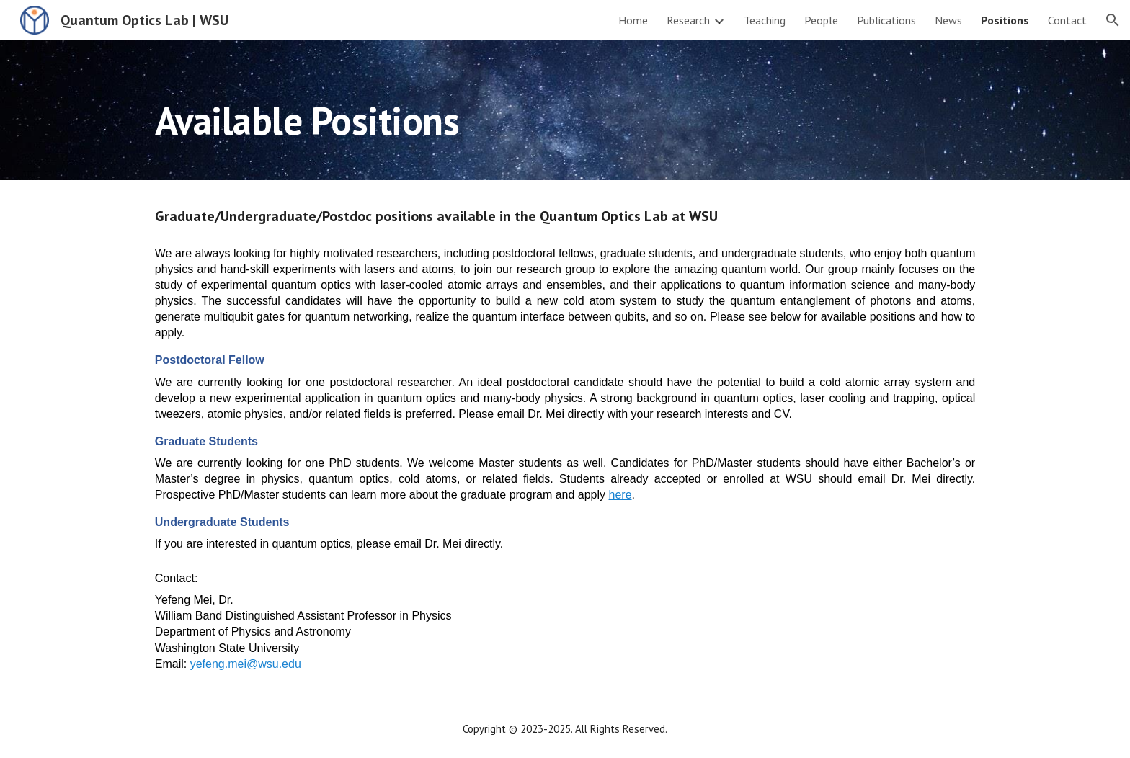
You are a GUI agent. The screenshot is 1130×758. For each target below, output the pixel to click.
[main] (565, 110)
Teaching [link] (765, 20)
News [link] (948, 20)
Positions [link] (1005, 20)
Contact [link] (1067, 20)
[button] (1112, 20)
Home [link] (633, 20)
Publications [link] (886, 20)
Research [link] (688, 20)
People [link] (821, 20)
